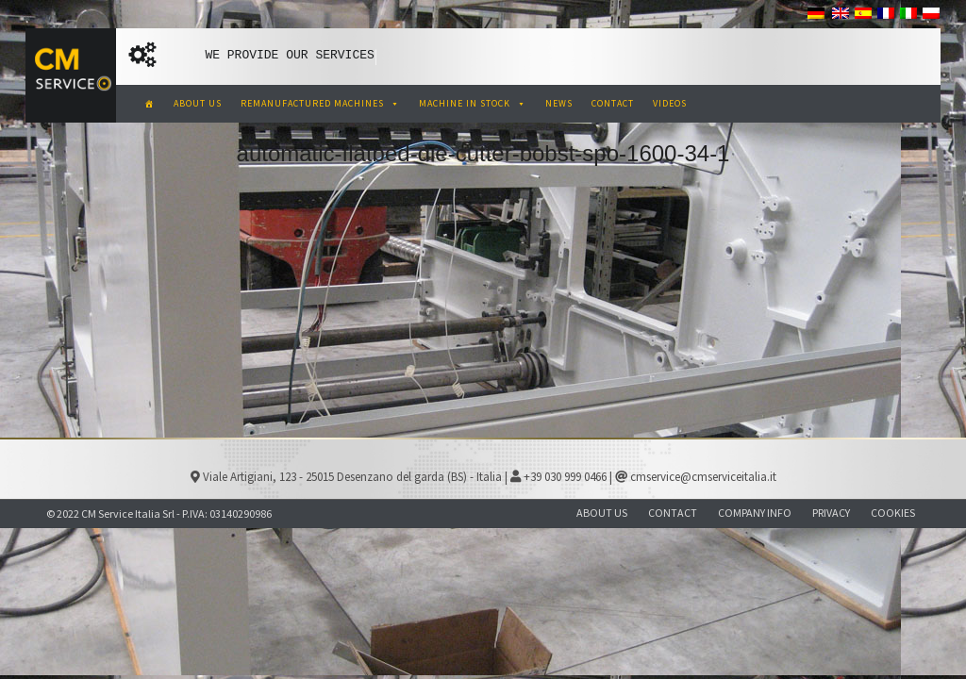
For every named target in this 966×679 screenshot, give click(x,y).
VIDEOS (670, 103)
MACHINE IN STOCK (472, 103)
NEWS (559, 103)
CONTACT (612, 103)
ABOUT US (198, 103)
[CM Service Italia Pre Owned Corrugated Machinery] (149, 104)
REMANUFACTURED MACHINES (320, 103)
